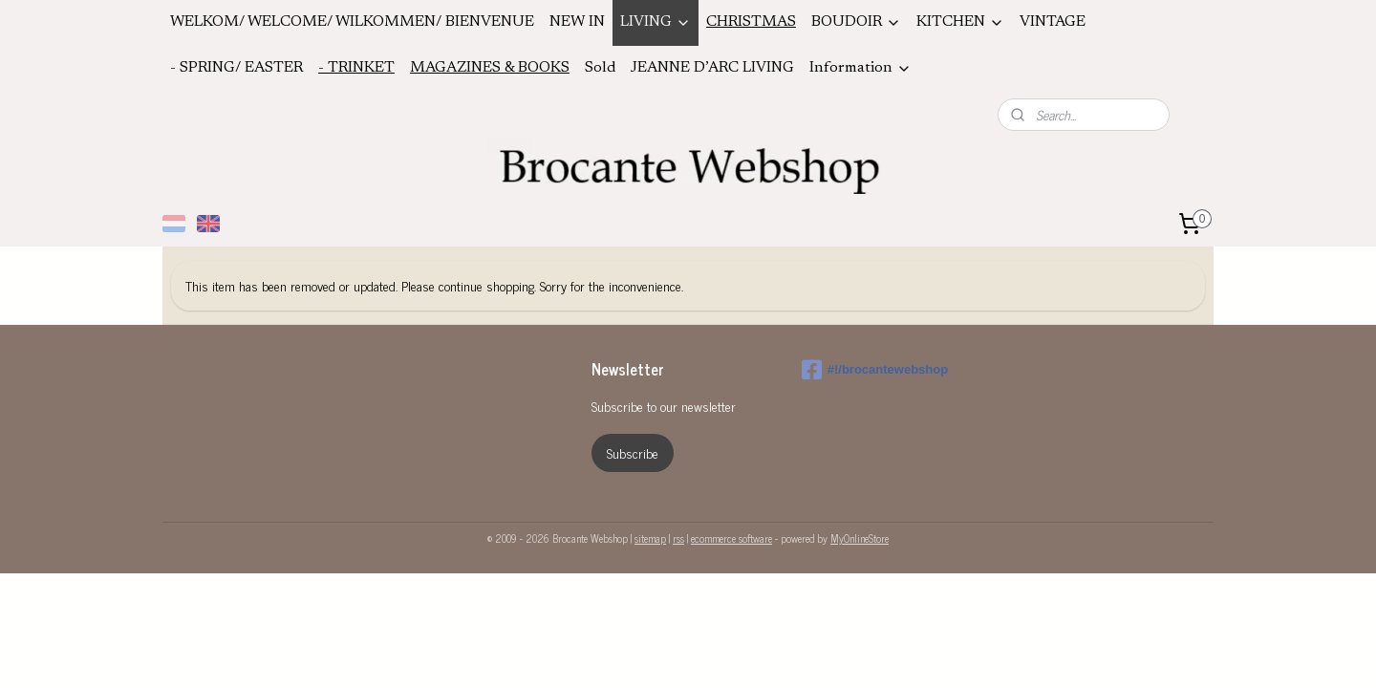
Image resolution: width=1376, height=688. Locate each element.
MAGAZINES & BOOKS (490, 67)
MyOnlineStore (859, 538)
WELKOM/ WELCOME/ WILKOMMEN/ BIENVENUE (352, 22)
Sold (600, 67)
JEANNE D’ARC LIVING (712, 67)
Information (860, 68)
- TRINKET (356, 67)
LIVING (655, 22)
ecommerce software (731, 538)
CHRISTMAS (751, 22)
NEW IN (577, 22)
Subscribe (632, 452)
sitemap (650, 538)
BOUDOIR (856, 22)
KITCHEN (960, 22)
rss (678, 538)
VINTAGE (1053, 22)
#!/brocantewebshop (875, 369)
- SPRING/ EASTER (236, 67)
